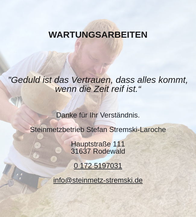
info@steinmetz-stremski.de (98, 180)
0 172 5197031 (98, 166)
